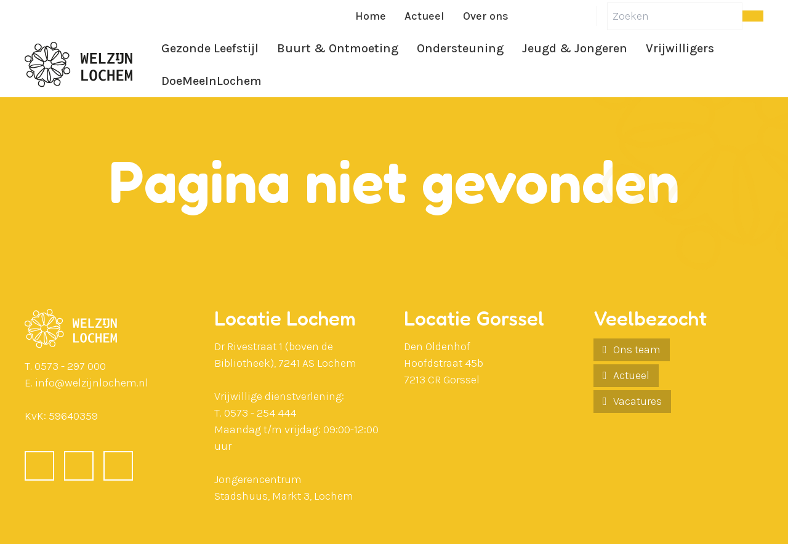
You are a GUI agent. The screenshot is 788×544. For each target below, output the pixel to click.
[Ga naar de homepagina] (78, 65)
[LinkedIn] (557, 16)
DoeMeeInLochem (211, 81)
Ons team (637, 349)
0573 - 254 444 (260, 413)
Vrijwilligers (680, 48)
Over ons (486, 16)
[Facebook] (527, 16)
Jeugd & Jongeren (574, 48)
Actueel (424, 16)
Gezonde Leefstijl (210, 48)
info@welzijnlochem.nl (91, 383)
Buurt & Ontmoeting (337, 48)
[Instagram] (587, 16)
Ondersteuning (460, 48)
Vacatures (637, 401)
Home (370, 16)
